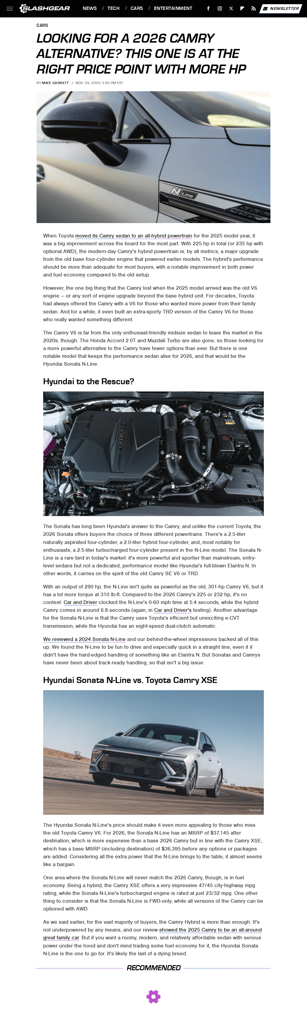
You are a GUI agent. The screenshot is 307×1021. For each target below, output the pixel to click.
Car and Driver (80, 602)
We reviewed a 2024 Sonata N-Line (84, 639)
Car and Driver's (173, 610)
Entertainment (173, 8)
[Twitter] (231, 8)
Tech (114, 8)
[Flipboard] (242, 8)
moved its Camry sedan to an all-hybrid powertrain (133, 235)
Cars (137, 8)
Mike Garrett (55, 83)
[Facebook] (208, 8)
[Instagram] (220, 8)
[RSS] (253, 8)
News (90, 8)
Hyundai (262, 218)
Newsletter (281, 8)
